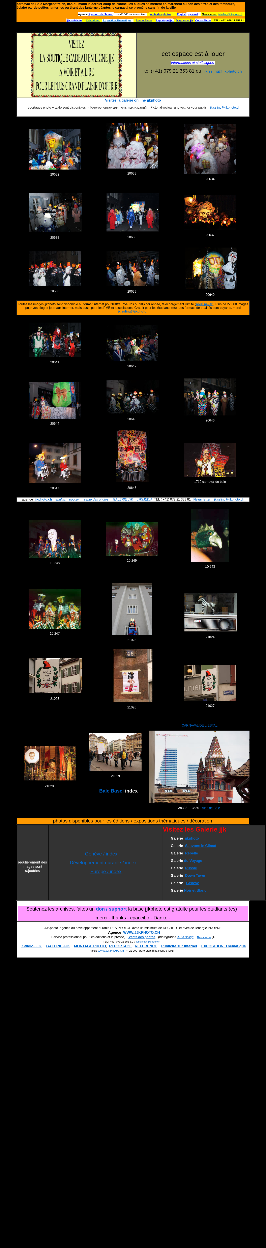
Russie (191, 868)
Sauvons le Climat (200, 846)
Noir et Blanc (195, 890)
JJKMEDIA (144, 499)
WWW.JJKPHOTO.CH (141, 932)
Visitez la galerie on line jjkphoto (133, 100)
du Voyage (193, 861)
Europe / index (105, 871)
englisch (61, 499)
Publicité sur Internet (179, 946)
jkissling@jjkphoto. (132, 311)
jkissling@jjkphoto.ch (230, 14)
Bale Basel (118, 791)
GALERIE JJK (123, 499)
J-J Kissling (185, 937)
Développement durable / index (104, 862)
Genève (192, 883)
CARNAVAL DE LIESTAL (199, 725)
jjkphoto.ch (43, 499)
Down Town (195, 876)
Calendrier (93, 20)
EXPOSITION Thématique (223, 946)
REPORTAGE (120, 946)
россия (74, 499)
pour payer (204, 304)
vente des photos (96, 499)
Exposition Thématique (116, 20)
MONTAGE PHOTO (90, 946)
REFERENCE (146, 946)
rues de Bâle (211, 808)
